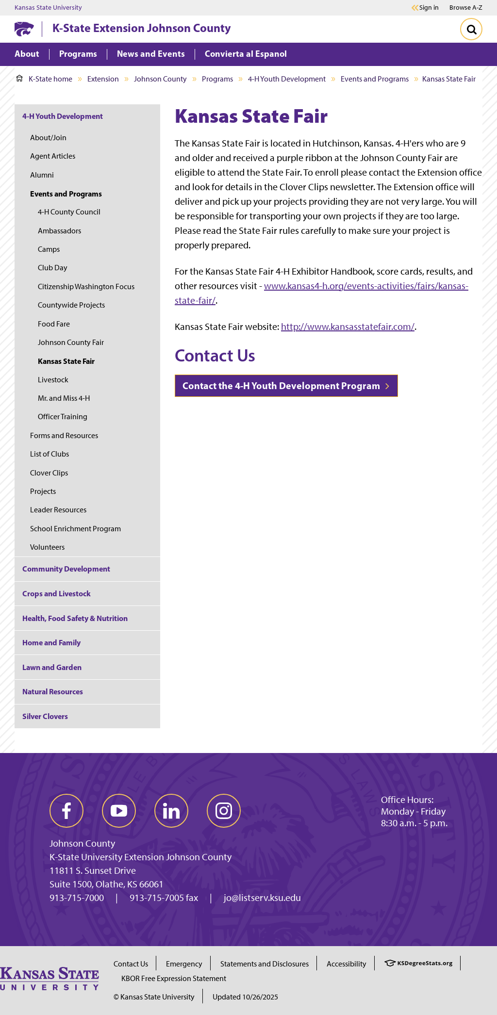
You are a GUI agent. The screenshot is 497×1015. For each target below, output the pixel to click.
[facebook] (66, 811)
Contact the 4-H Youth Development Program (286, 385)
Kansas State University (48, 8)
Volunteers (47, 547)
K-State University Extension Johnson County (141, 857)
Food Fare (54, 323)
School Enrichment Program (75, 528)
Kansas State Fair (66, 361)
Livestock (53, 379)
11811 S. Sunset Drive (93, 870)
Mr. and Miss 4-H (64, 398)
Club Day (52, 267)
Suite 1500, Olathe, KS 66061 (107, 884)
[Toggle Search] (471, 29)
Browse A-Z (465, 7)
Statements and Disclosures (264, 963)
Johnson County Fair (71, 342)
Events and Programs (375, 78)
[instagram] (224, 811)
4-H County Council (69, 211)
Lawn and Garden (52, 667)
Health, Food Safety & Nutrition (75, 618)
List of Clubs (49, 453)
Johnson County (160, 78)
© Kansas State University (154, 996)
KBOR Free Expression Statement (173, 978)
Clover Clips (49, 472)
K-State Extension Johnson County (141, 27)
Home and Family (51, 642)
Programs (217, 78)
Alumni (42, 175)
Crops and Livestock (56, 593)
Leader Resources (58, 509)
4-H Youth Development (287, 78)
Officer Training (62, 416)
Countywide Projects (71, 305)
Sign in (429, 8)
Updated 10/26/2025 (245, 996)
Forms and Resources (64, 435)
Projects (43, 491)
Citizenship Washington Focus (86, 286)
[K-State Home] (24, 29)
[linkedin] (171, 811)
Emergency (184, 963)
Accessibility (346, 963)
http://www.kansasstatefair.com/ (347, 326)
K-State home (44, 78)
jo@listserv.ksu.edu (262, 897)
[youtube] (119, 811)
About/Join (48, 137)
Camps (49, 249)
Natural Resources (52, 691)
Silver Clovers (45, 716)
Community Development (66, 568)
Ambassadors (59, 230)
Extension (103, 78)
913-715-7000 (77, 897)
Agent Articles (52, 156)
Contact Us (131, 963)
